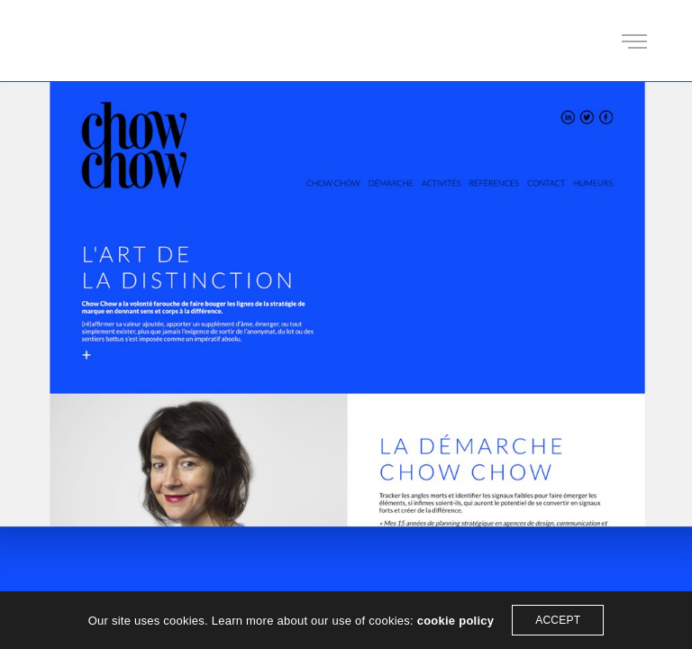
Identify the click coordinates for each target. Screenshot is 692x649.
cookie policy (456, 620)
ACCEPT (557, 620)
